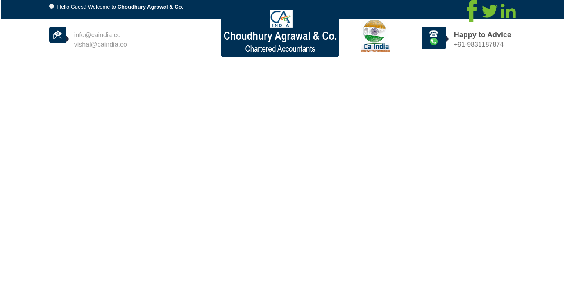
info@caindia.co (97, 35)
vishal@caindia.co (100, 44)
